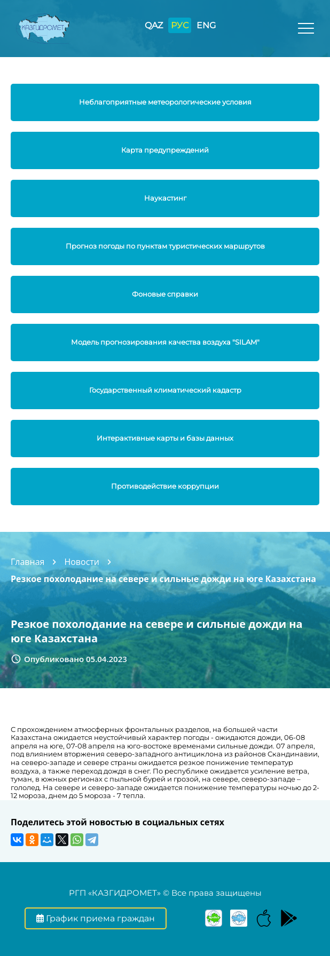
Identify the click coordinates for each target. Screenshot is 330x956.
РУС (179, 25)
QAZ (154, 25)
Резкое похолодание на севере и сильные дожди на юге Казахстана (163, 579)
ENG (206, 25)
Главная (27, 562)
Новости (81, 562)
